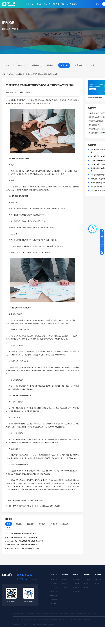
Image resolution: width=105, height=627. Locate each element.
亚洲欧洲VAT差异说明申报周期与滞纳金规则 (22, 544)
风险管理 (65, 583)
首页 (3, 74)
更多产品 (47, 4)
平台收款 (76, 583)
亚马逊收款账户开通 (94, 125)
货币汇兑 (54, 587)
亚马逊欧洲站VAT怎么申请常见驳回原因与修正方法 (25, 541)
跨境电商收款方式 (94, 129)
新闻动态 (87, 583)
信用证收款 (54, 595)
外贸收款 (76, 579)
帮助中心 (64, 4)
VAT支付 (54, 603)
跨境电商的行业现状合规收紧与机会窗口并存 (23, 548)
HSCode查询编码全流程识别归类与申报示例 (22, 537)
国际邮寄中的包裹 (94, 117)
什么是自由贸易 (93, 133)
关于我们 (73, 4)
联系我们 (87, 587)
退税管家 (54, 599)
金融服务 (76, 591)
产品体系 (54, 574)
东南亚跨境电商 (93, 113)
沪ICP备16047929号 (48, 624)
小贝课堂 (98, 579)
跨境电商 (38, 4)
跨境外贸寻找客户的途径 (96, 121)
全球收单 (54, 591)
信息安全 (65, 587)
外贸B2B (29, 4)
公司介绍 (87, 579)
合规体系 (65, 579)
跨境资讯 (10, 74)
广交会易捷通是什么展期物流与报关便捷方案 (23, 534)
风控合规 (55, 4)
